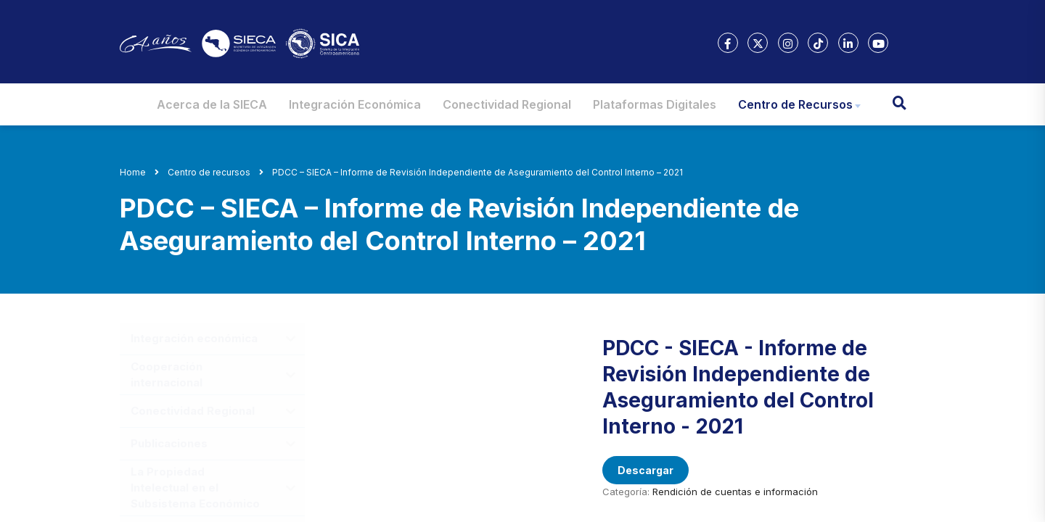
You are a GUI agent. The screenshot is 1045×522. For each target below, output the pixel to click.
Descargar (645, 470)
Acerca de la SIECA (212, 104)
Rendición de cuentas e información (735, 491)
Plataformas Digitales (654, 104)
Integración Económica (355, 104)
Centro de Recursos (795, 104)
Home (133, 172)
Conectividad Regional (507, 104)
